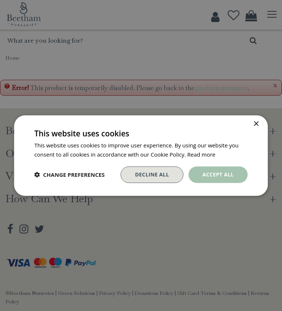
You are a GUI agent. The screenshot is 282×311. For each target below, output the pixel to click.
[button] (69, 174)
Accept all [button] (218, 174)
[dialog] (141, 155)
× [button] (256, 124)
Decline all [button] (152, 174)
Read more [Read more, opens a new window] (201, 154)
